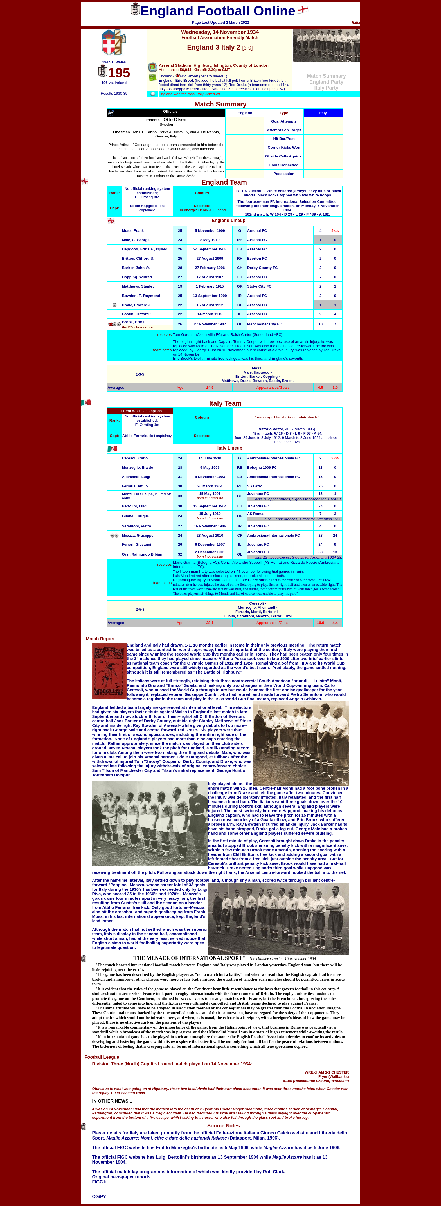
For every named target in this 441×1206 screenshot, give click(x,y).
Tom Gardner (184, 334)
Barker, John (136, 268)
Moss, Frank (133, 230)
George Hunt (205, 350)
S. (138, 314)
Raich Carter (240, 334)
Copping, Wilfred (137, 277)
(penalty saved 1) (201, 76)
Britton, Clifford (138, 258)
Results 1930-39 (114, 93)
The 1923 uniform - (287, 193)
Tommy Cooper (246, 341)
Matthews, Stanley (138, 286)
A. (138, 249)
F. (134, 322)
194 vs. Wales (114, 62)
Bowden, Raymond (141, 296)
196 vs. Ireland (114, 83)
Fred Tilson (245, 346)
